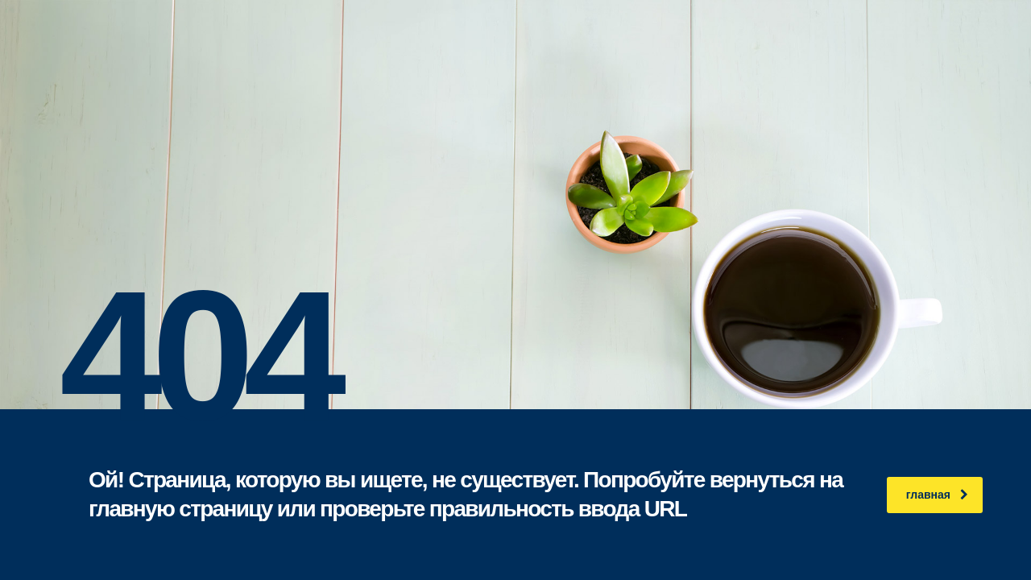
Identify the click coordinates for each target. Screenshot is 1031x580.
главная (937, 494)
